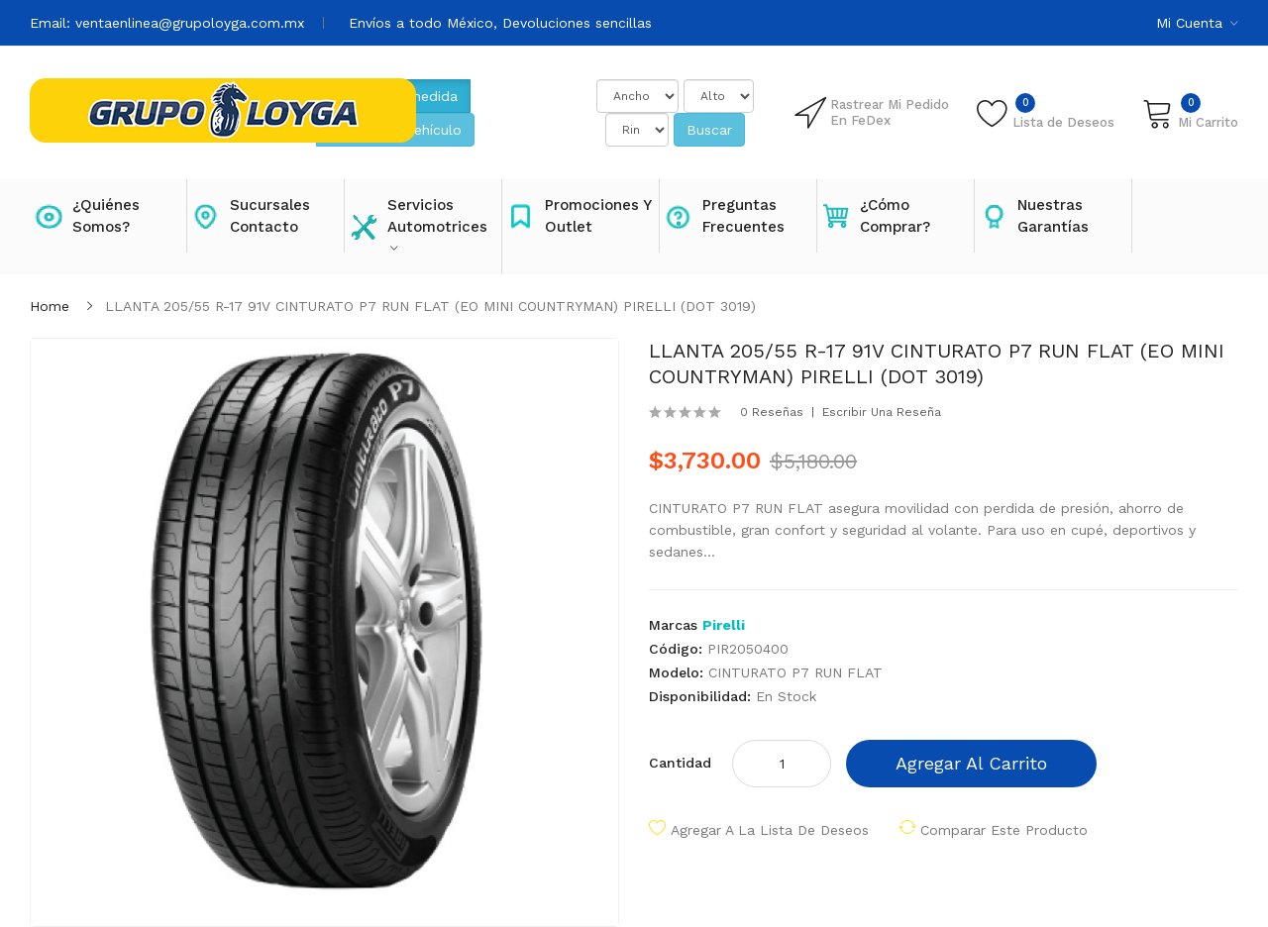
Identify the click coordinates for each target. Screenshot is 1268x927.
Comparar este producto (1004, 830)
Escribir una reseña (881, 412)
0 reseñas (771, 412)
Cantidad (680, 763)
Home (49, 306)
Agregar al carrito (971, 763)
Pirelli (723, 625)
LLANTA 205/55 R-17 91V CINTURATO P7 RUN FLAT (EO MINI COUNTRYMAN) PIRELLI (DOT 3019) (430, 306)
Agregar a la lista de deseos (770, 830)
